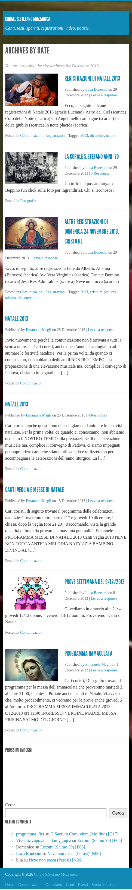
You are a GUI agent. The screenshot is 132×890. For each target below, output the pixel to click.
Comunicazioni (32, 136)
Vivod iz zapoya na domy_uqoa (43, 840)
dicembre (97, 136)
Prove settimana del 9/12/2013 (94, 582)
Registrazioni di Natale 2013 (92, 78)
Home (9, 885)
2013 (84, 136)
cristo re (96, 292)
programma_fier (30, 834)
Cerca (10, 805)
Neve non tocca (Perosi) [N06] (74, 853)
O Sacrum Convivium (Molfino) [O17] (84, 834)
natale (110, 136)
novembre (31, 298)
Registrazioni (55, 136)
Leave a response (104, 95)
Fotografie (28, 201)
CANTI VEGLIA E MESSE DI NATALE (34, 490)
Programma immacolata (88, 653)
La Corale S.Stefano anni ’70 (92, 156)
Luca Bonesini (96, 89)
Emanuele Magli (38, 330)
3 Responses (100, 173)
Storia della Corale (106, 885)
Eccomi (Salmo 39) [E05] (99, 840)
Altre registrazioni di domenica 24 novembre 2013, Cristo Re (92, 231)
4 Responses (97, 415)
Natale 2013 (16, 319)
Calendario (53, 885)
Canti (70, 885)
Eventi (83, 885)
